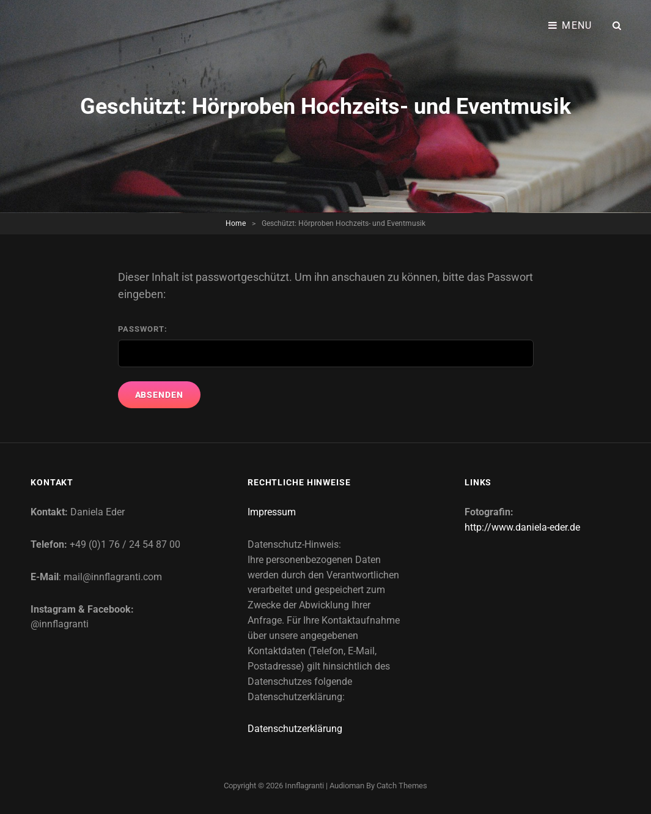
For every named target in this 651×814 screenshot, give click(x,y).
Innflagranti (304, 785)
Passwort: (326, 346)
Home (236, 223)
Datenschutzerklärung (295, 728)
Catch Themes (402, 785)
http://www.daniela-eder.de (522, 527)
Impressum (272, 512)
